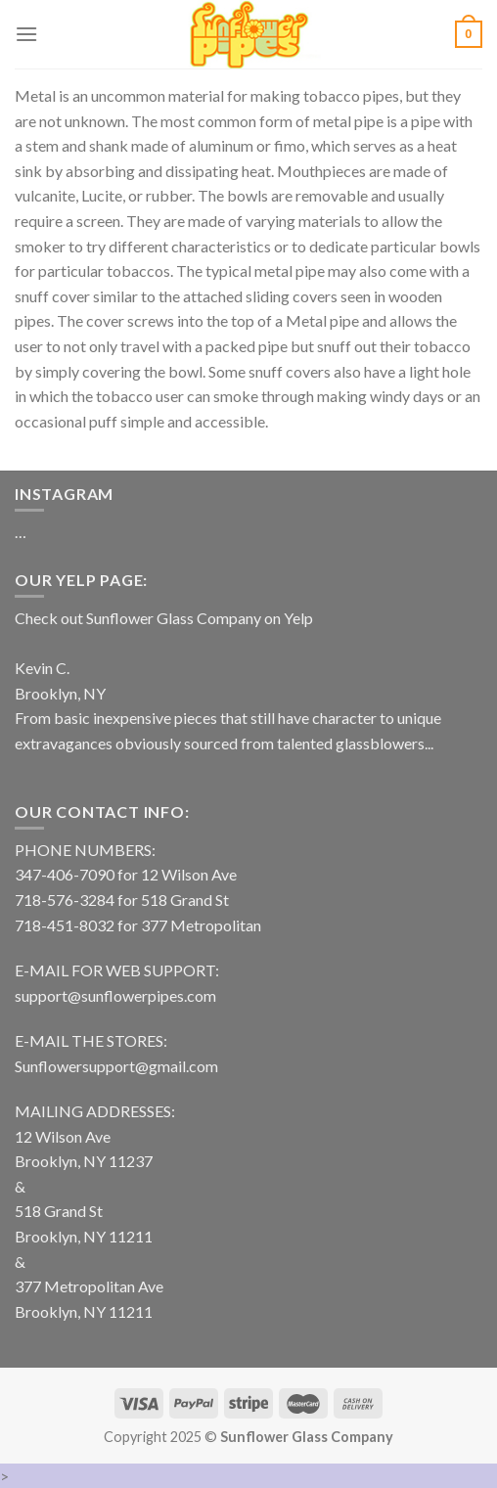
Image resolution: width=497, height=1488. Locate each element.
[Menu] (26, 34)
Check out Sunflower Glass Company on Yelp (164, 618)
